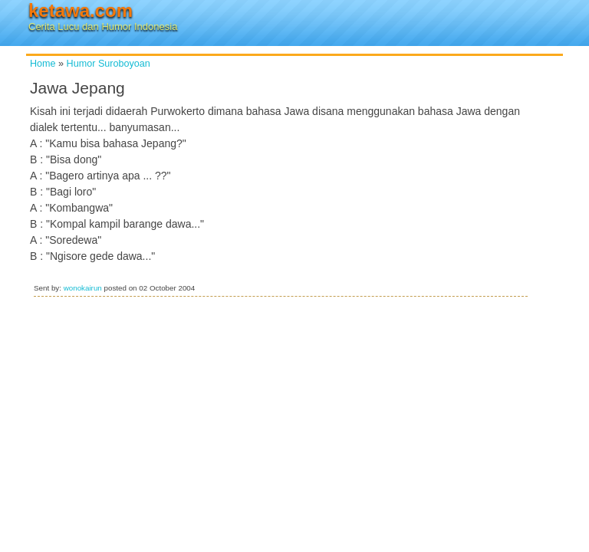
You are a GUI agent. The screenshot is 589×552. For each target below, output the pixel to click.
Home (43, 63)
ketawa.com (80, 10)
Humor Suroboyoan (108, 63)
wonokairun (83, 288)
